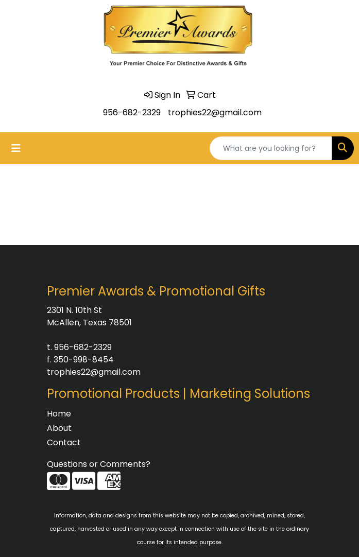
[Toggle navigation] (16, 148)
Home (59, 414)
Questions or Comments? (98, 464)
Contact (64, 442)
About (59, 428)
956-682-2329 (132, 112)
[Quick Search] (271, 148)
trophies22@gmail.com (215, 112)
